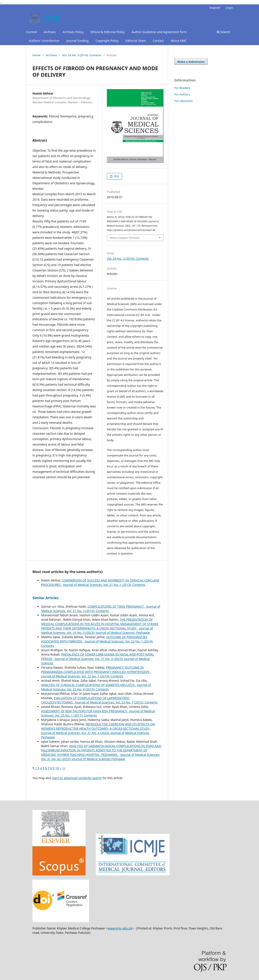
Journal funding (77, 41)
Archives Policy (73, 32)
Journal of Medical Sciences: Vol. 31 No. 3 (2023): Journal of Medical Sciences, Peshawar (97, 630)
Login (229, 8)
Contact (158, 41)
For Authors (182, 94)
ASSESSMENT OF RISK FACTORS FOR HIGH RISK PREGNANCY (84, 711)
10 (57, 768)
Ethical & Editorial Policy (108, 32)
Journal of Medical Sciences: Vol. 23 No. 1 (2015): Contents (116, 702)
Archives (50, 32)
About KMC (179, 41)
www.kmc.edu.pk (120, 928)
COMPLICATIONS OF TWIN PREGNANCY (116, 606)
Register (215, 8)
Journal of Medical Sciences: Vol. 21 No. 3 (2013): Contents (100, 608)
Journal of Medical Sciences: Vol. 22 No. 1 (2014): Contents (82, 676)
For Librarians (183, 101)
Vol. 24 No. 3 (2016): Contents (81, 55)
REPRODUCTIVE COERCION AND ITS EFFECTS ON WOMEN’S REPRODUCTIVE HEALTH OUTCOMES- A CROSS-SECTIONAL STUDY (98, 726)
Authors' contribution (44, 41)
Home (36, 55)
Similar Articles (45, 597)
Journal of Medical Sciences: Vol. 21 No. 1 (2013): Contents (104, 585)
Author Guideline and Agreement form (159, 32)
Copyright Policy (107, 41)
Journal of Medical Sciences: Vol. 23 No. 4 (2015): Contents (96, 687)
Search (223, 32)
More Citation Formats (125, 238)
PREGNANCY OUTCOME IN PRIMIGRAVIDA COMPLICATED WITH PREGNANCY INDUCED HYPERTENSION (95, 669)
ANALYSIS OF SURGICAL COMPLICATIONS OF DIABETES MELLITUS (88, 685)
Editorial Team (136, 41)
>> (64, 768)
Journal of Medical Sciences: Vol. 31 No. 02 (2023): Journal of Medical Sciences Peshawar (100, 757)
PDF (116, 176)
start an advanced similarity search (77, 778)
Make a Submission (190, 62)
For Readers (182, 88)
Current (31, 32)
